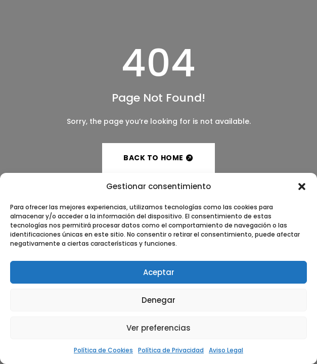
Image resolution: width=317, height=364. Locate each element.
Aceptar (158, 272)
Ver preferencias (158, 328)
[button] (302, 186)
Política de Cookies (103, 350)
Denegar (158, 300)
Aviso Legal (226, 350)
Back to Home (153, 158)
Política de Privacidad (171, 350)
